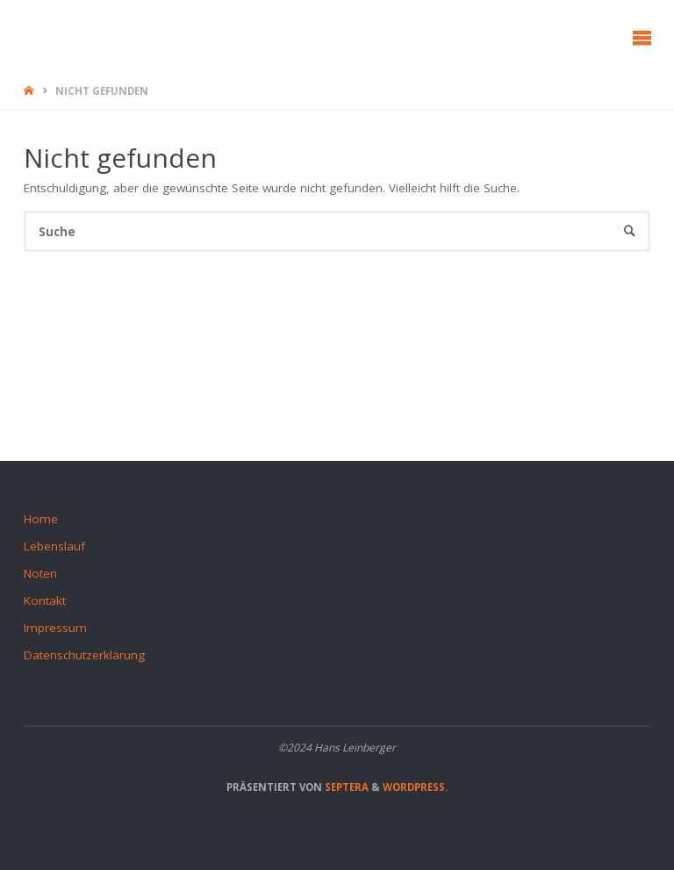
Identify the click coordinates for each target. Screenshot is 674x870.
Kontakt (45, 600)
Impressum (55, 628)
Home (41, 519)
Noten (40, 573)
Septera (345, 787)
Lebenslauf (54, 546)
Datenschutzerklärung (84, 655)
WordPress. (415, 787)
